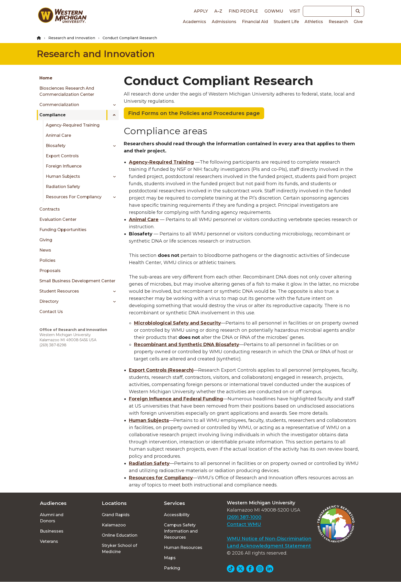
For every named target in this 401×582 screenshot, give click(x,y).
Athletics (314, 21)
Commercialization (59, 104)
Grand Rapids (116, 514)
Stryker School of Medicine (119, 548)
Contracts (49, 209)
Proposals (50, 270)
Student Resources (59, 291)
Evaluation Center (57, 219)
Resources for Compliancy (74, 196)
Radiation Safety (63, 186)
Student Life (286, 21)
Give (358, 21)
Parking (172, 568)
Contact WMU (244, 524)
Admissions (224, 21)
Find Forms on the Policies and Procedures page (194, 113)
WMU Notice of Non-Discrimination (269, 539)
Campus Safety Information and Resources (181, 531)
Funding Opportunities (62, 229)
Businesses (51, 531)
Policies (47, 260)
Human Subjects (63, 176)
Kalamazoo (114, 525)
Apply (201, 11)
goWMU (273, 11)
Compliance (52, 114)
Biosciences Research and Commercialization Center (66, 91)
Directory (49, 301)
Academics (194, 21)
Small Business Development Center (77, 280)
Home (45, 78)
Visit (294, 11)
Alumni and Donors (51, 517)
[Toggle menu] (113, 105)
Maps (170, 557)
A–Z (218, 11)
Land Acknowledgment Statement (269, 546)
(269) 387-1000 (244, 517)
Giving (45, 239)
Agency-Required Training (72, 125)
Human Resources (183, 547)
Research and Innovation (71, 38)
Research (338, 21)
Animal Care (58, 135)
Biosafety (55, 145)
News (45, 250)
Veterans (49, 541)
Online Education (119, 535)
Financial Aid (255, 21)
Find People (243, 11)
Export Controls (62, 155)
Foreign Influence (64, 166)
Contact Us (51, 311)
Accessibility (177, 514)
